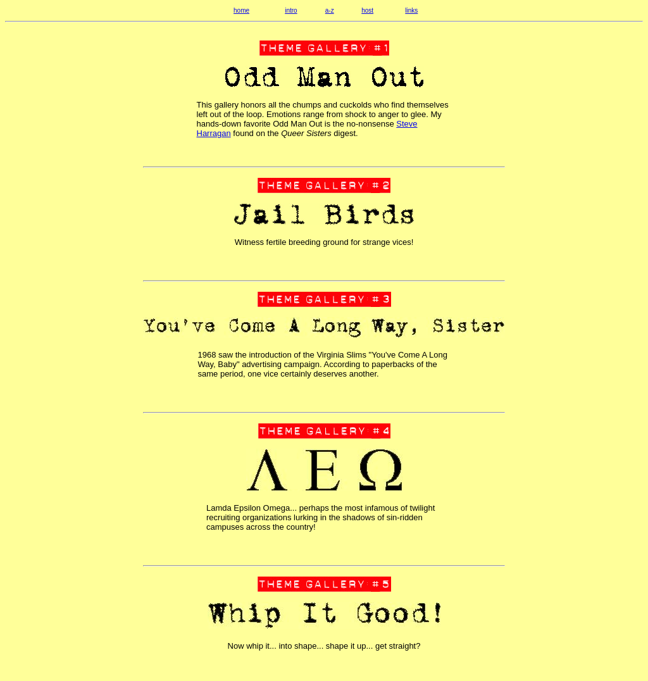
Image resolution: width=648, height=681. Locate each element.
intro (291, 10)
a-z (329, 10)
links (411, 10)
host (367, 10)
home (241, 10)
